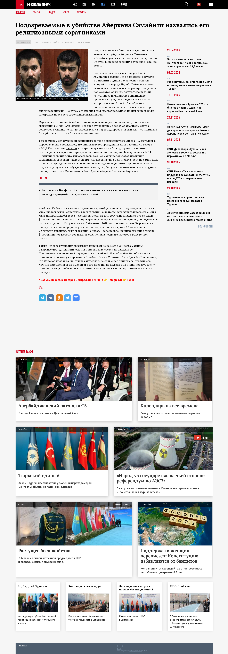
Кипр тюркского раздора (84, 586)
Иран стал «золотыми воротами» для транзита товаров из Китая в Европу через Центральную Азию (188, 130)
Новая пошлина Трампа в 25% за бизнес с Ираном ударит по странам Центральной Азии (187, 107)
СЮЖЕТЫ (81, 12)
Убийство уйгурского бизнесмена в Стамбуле (72, 42)
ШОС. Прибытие (180, 586)
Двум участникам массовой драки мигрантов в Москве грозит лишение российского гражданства (189, 216)
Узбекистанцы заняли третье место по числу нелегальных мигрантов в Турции (189, 85)
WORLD (124, 4)
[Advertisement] (114, 328)
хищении (119, 227)
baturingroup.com (135, 651)
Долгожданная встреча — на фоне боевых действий (136, 587)
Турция (37, 42)
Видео (52, 12)
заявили (71, 148)
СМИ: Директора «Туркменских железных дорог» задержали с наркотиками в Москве (186, 152)
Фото (66, 12)
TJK (93, 4)
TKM (103, 4)
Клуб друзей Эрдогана (33, 586)
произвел (133, 110)
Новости (20, 12)
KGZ (84, 4)
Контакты (23, 645)
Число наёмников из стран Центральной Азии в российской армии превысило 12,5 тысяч (187, 63)
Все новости (205, 226)
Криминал (46, 42)
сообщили (59, 156)
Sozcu (97, 65)
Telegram (114, 280)
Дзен (130, 280)
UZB (113, 4)
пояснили (149, 257)
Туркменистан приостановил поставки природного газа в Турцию (185, 201)
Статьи (37, 12)
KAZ (75, 4)
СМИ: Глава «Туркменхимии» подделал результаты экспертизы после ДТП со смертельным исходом (188, 177)
